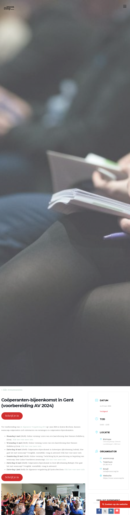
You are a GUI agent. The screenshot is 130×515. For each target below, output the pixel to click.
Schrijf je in (12, 416)
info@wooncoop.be (111, 471)
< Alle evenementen (11, 390)
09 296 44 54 (107, 464)
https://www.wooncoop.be (113, 478)
